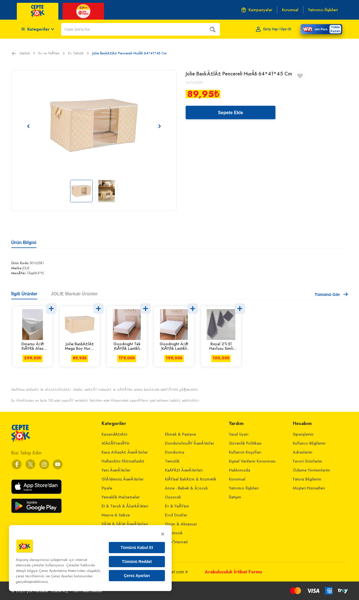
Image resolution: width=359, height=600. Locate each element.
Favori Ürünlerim (307, 461)
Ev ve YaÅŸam (51, 53)
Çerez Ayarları (137, 575)
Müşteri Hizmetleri (309, 488)
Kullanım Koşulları (245, 452)
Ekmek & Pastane (180, 434)
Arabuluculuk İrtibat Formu (233, 572)
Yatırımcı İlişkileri (244, 488)
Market (27, 53)
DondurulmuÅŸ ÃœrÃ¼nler (189, 443)
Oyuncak (173, 497)
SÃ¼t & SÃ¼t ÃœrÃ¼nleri (125, 524)
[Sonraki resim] (159, 126)
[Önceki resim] (28, 126)
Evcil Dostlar (176, 515)
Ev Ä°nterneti (176, 542)
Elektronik (174, 533)
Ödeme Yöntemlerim (311, 470)
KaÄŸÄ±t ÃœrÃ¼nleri (183, 470)
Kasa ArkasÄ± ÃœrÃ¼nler (125, 452)
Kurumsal (237, 479)
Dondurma (174, 452)
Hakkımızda (239, 470)
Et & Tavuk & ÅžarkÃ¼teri (125, 506)
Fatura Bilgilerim (307, 479)
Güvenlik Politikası (245, 443)
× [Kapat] (163, 534)
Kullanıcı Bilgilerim (309, 443)
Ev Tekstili (78, 53)
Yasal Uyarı (238, 434)
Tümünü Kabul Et (137, 547)
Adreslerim (302, 452)
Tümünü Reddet (137, 561)
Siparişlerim (303, 434)
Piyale (107, 488)
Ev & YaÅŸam (177, 506)
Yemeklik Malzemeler (121, 497)
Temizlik (172, 461)
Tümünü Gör (331, 294)
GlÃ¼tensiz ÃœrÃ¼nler (123, 479)
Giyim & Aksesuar (181, 524)
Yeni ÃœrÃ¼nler (116, 470)
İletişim (235, 497)
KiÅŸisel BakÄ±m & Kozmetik (190, 479)
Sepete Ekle (230, 112)
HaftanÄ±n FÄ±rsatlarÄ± (123, 461)
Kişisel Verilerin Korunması (252, 461)
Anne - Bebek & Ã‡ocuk (186, 488)
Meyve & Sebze (116, 515)
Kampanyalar (256, 9)
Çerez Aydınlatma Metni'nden (62, 570)
